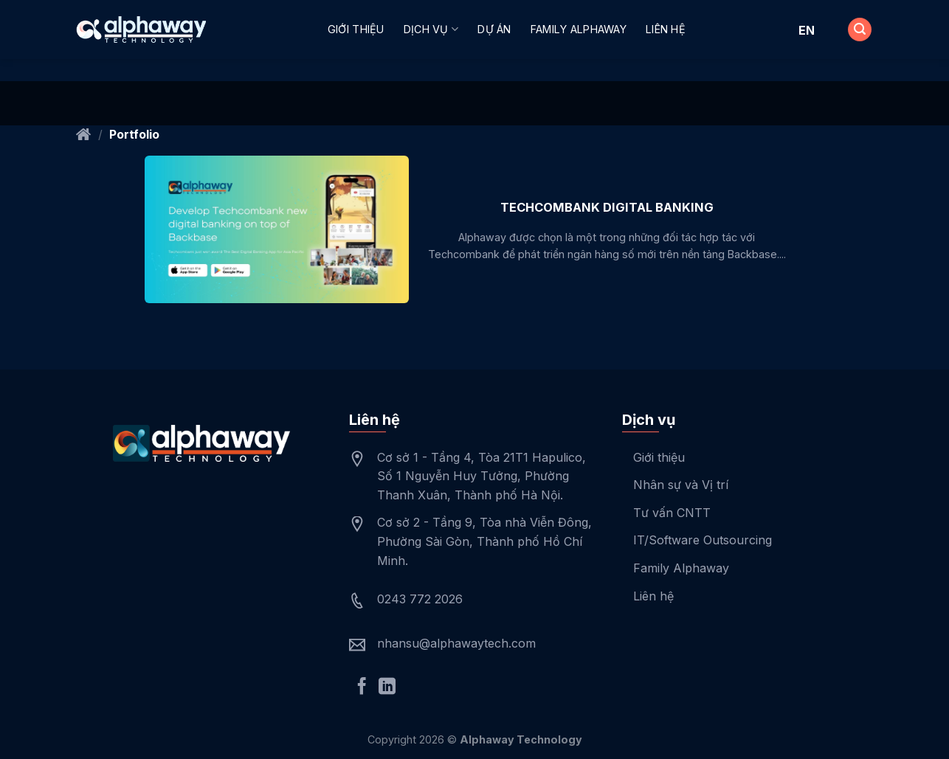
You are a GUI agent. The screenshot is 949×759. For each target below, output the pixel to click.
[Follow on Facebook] (361, 687)
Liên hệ (666, 29)
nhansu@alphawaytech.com (456, 643)
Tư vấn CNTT (672, 512)
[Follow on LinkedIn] (387, 687)
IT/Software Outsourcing (702, 540)
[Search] (860, 30)
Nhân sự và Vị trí (680, 484)
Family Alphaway (579, 29)
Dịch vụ (431, 29)
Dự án (494, 29)
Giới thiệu (356, 29)
